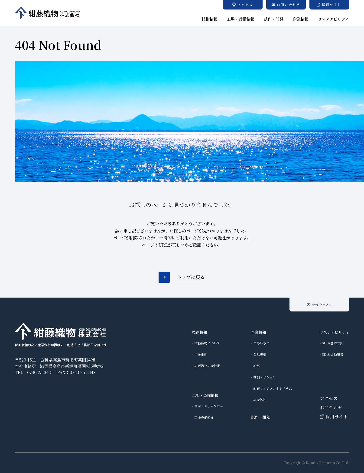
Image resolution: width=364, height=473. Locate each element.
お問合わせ (331, 407)
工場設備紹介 (204, 417)
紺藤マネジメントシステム (272, 388)
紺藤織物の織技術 (207, 365)
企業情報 (258, 332)
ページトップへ (319, 304)
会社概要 (259, 354)
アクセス (329, 398)
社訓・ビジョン (264, 377)
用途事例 (200, 354)
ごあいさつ (261, 343)
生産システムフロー (208, 406)
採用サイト (334, 416)
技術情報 (199, 332)
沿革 (256, 365)
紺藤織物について (207, 343)
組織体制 (259, 399)
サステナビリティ (334, 332)
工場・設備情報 (205, 395)
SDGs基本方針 (332, 343)
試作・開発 (260, 417)
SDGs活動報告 (332, 354)
